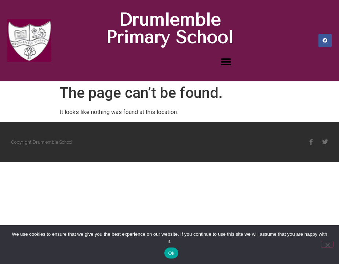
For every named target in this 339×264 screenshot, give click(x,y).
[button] (226, 62)
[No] (327, 244)
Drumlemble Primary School (169, 29)
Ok (171, 253)
